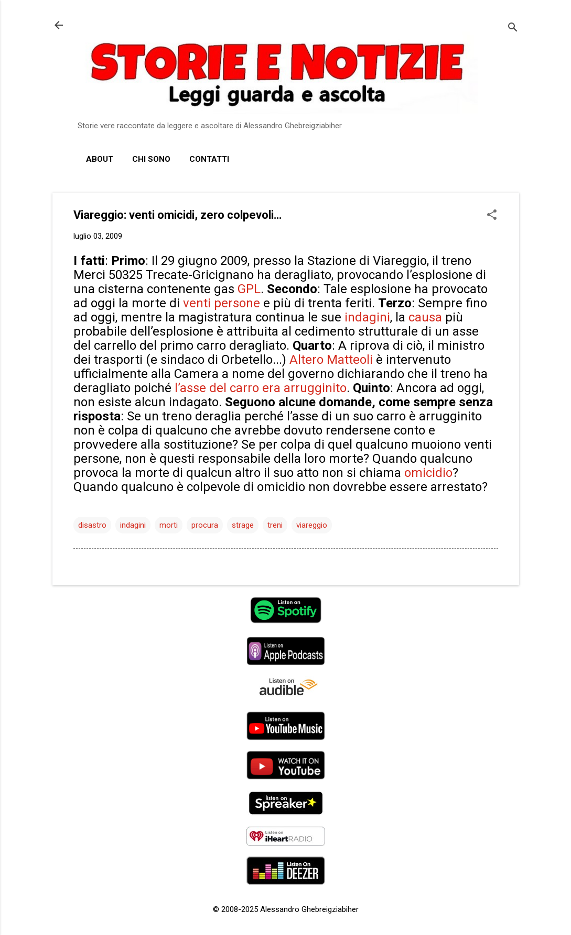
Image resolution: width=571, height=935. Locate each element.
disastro (92, 525)
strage (243, 525)
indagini (133, 525)
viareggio (311, 525)
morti (168, 525)
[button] (492, 215)
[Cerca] (513, 28)
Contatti (209, 159)
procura (204, 525)
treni (275, 525)
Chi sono (151, 159)
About (99, 159)
